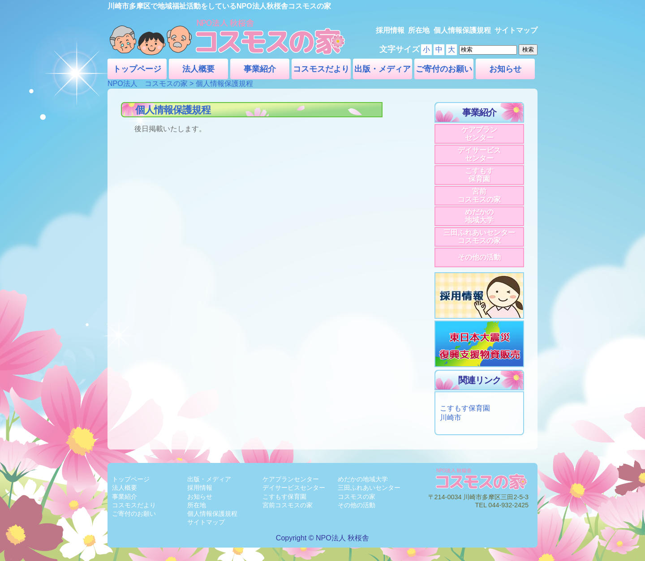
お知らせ (505, 68)
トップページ (137, 68)
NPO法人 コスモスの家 (148, 83)
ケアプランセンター (479, 133)
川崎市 (450, 417)
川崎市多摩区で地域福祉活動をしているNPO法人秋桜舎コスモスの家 (219, 6)
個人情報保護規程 (462, 30)
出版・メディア (382, 68)
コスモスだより (321, 68)
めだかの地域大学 (479, 216)
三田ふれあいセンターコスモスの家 (479, 236)
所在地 (419, 30)
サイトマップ (516, 30)
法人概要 (198, 68)
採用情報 (390, 30)
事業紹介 (260, 68)
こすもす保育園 (479, 175)
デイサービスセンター (479, 154)
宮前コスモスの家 (479, 195)
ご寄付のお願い (444, 68)
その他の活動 (479, 257)
